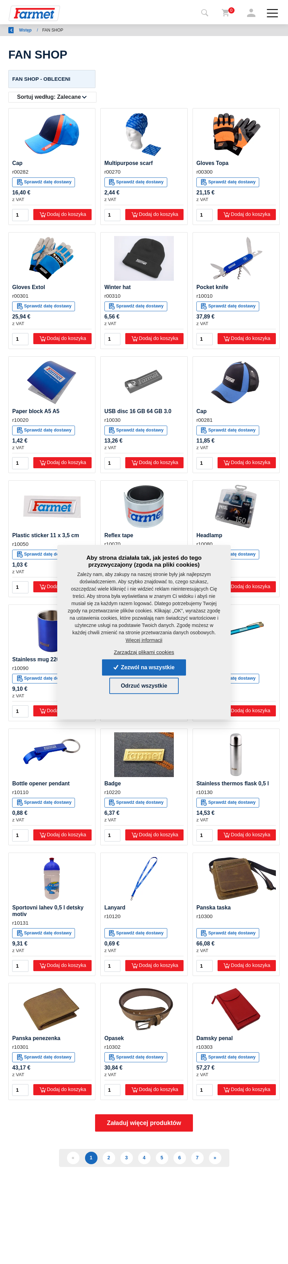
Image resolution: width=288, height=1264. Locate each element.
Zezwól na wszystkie (144, 667)
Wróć (17, 30)
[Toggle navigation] (205, 13)
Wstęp (44, 30)
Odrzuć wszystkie (144, 686)
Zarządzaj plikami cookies (144, 652)
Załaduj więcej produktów (144, 1125)
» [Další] (215, 1159)
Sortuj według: (49, 97)
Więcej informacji (144, 640)
